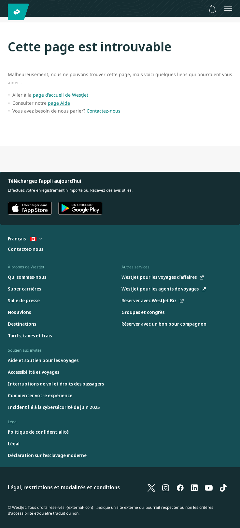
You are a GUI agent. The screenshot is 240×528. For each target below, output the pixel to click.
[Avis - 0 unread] (212, 9)
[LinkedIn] (194, 487)
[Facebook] (180, 487)
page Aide (59, 103)
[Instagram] (166, 487)
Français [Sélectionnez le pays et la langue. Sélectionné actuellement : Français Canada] (25, 239)
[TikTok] (223, 487)
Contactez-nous (103, 111)
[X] (151, 487)
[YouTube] (209, 487)
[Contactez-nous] (25, 249)
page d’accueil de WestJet (60, 95)
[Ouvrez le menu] (228, 8)
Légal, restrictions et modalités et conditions (64, 487)
